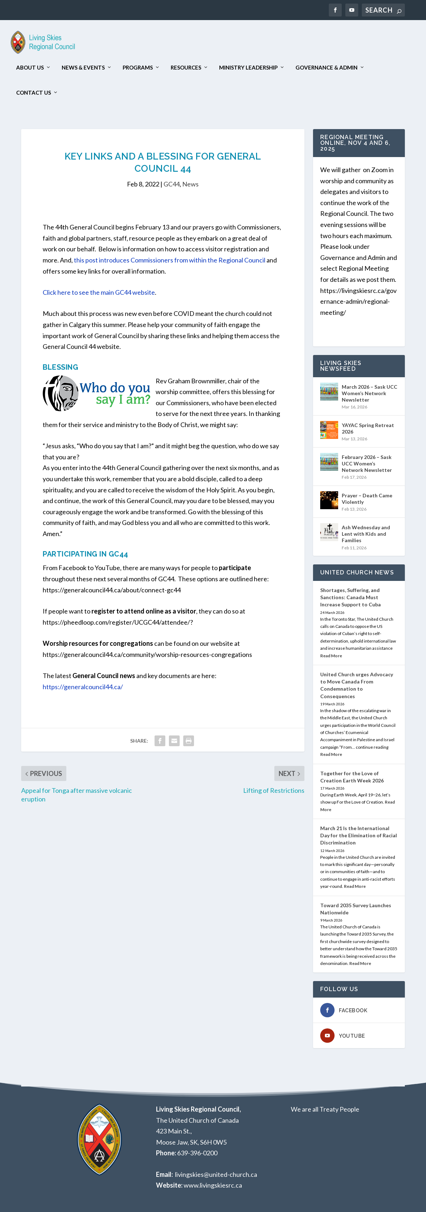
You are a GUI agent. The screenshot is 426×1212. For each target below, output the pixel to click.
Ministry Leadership (248, 68)
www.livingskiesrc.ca (213, 1185)
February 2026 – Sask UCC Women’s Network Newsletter (367, 463)
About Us (30, 68)
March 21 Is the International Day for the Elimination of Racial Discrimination (358, 835)
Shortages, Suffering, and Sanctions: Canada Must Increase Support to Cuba (350, 597)
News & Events (83, 68)
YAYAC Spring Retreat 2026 (368, 428)
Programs (138, 68)
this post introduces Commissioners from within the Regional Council (169, 260)
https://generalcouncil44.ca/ (83, 687)
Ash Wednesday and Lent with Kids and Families (366, 533)
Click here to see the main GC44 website (99, 292)
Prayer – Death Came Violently (367, 498)
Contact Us (33, 93)
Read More (331, 655)
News (190, 184)
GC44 (172, 184)
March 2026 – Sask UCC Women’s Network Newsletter (369, 393)
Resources (186, 68)
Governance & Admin (326, 68)
